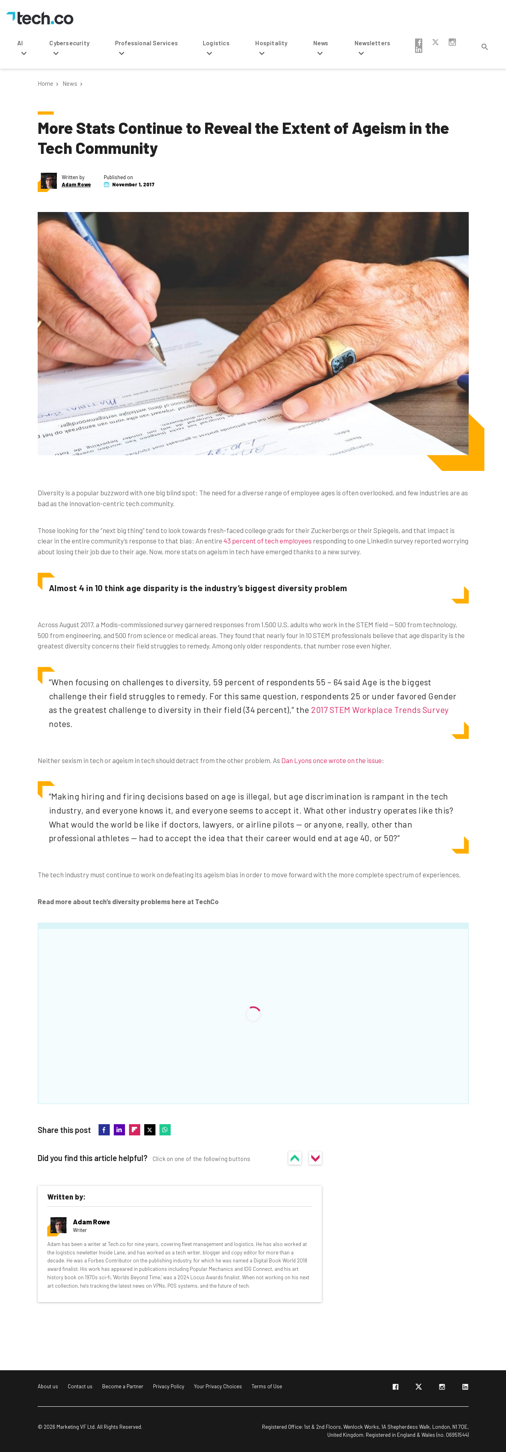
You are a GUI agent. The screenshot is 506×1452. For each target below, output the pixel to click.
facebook (418, 42)
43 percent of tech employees (268, 541)
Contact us (80, 1386)
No (315, 1157)
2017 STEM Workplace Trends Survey (380, 710)
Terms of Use (267, 1386)
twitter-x (435, 42)
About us (48, 1386)
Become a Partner (122, 1386)
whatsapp (165, 1129)
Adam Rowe (76, 185)
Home (45, 84)
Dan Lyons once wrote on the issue (331, 760)
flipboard (134, 1129)
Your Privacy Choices (218, 1386)
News (69, 84)
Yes (294, 1157)
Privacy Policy (168, 1386)
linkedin (418, 49)
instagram (452, 42)
